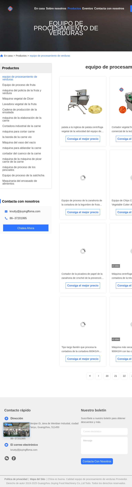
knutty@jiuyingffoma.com (25, 211)
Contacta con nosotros (109, 8)
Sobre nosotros (56, 8)
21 (115, 376)
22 (124, 376)
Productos (74, 8)
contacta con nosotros (97, 461)
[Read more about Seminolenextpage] (90, 376)
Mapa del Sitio (37, 479)
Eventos (87, 8)
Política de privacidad (15, 479)
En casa (39, 8)
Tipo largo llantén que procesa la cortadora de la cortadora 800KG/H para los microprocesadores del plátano (83, 351)
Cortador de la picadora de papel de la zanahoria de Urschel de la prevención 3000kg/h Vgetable (82, 277)
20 (107, 376)
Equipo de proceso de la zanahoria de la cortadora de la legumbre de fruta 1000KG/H (82, 204)
